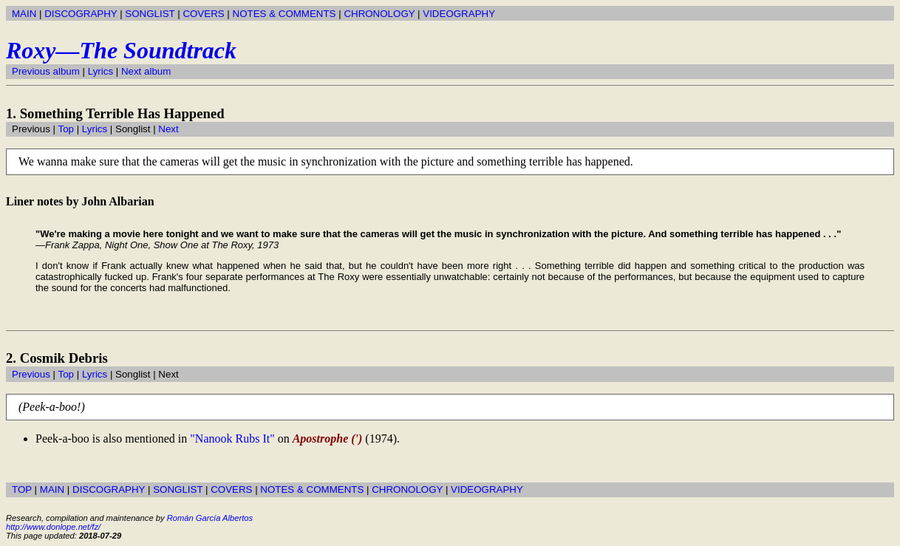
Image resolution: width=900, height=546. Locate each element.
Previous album (46, 71)
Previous (31, 374)
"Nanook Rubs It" (232, 438)
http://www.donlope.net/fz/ (53, 526)
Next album (146, 71)
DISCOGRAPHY (80, 13)
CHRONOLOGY (379, 13)
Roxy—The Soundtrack (121, 50)
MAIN (24, 13)
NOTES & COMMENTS (284, 13)
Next (168, 128)
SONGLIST (149, 13)
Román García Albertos (210, 517)
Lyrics (100, 71)
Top (66, 128)
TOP (22, 489)
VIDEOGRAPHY (459, 13)
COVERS (203, 13)
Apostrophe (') (328, 438)
